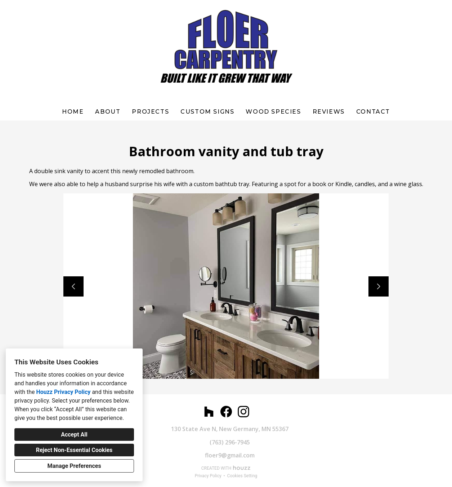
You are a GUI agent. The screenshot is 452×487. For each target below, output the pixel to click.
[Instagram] (243, 411)
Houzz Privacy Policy (63, 392)
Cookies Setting (242, 475)
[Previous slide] (73, 286)
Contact (373, 111)
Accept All (74, 434)
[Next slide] (378, 286)
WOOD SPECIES (273, 111)
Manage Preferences (74, 465)
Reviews (329, 111)
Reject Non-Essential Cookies (74, 450)
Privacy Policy (208, 475)
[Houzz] (208, 411)
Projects (150, 111)
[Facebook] (226, 411)
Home (73, 111)
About (107, 111)
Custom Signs (207, 111)
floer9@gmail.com (230, 455)
